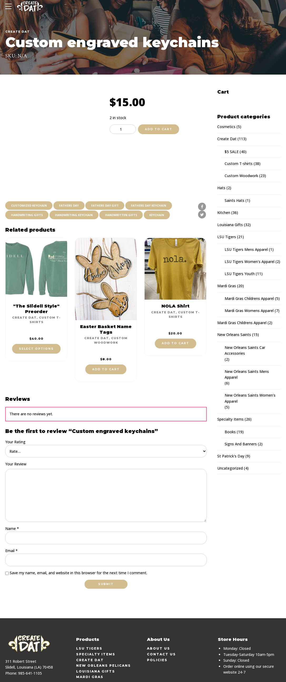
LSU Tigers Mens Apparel (246, 249)
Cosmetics (226, 126)
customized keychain (29, 181)
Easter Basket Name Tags (106, 305)
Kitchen (223, 212)
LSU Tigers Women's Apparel (249, 261)
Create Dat (17, 31)
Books (230, 431)
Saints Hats (234, 200)
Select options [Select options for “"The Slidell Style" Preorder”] (36, 325)
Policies (157, 637)
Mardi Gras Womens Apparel (249, 310)
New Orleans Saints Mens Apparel (247, 374)
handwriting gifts (27, 191)
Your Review (15, 440)
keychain (161, 191)
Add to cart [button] (106, 346)
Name (12, 505)
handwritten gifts (124, 191)
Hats (221, 187)
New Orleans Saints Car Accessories (245, 350)
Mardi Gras (226, 285)
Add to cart (158, 129)
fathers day (71, 181)
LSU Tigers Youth (240, 273)
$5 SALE (232, 151)
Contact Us (161, 632)
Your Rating (15, 418)
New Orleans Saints (234, 334)
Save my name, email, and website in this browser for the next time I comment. (78, 550)
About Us (158, 626)
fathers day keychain (153, 181)
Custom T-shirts (239, 163)
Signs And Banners (241, 443)
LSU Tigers (226, 236)
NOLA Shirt (175, 282)
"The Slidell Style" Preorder (36, 285)
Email (11, 527)
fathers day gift (108, 181)
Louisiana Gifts (230, 224)
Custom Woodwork (241, 175)
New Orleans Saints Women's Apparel (250, 398)
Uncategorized (230, 468)
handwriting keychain (76, 191)
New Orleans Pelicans (103, 643)
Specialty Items (230, 419)
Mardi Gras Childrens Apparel (249, 298)
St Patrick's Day (230, 456)
